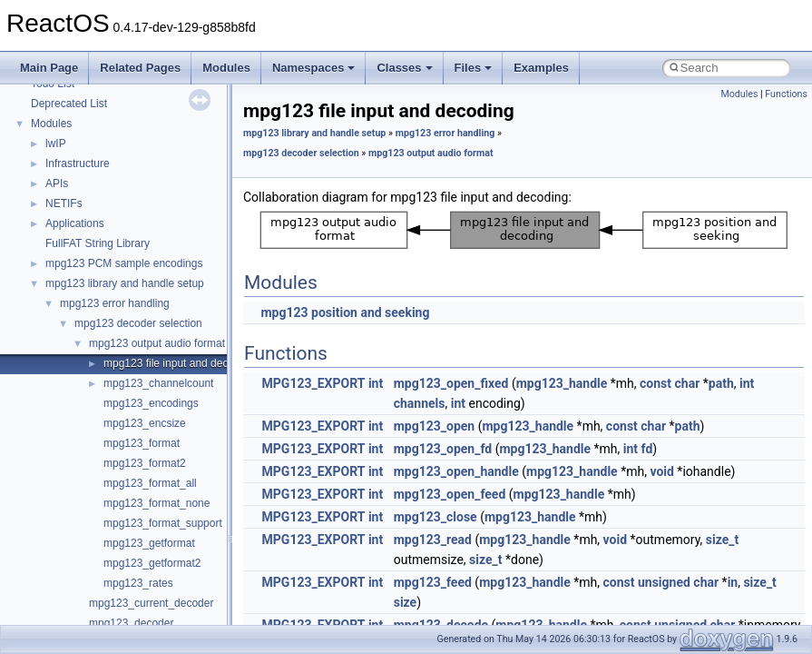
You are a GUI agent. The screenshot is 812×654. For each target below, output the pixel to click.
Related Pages (140, 67)
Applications (74, 223)
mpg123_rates (138, 583)
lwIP (55, 143)
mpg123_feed (433, 582)
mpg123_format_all (150, 483)
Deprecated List (69, 103)
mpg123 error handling (115, 303)
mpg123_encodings (151, 403)
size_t (722, 539)
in (733, 582)
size (405, 602)
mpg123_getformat (149, 543)
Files (474, 67)
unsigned (664, 582)
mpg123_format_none (156, 503)
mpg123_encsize (144, 423)
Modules (226, 67)
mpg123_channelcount (158, 383)
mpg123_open (434, 426)
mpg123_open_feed (450, 494)
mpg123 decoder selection (138, 323)
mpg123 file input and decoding (179, 363)
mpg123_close (435, 517)
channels (419, 403)
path (721, 383)
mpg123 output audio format (157, 343)
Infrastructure (77, 163)
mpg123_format (141, 443)
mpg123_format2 (144, 463)
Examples (541, 67)
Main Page (49, 67)
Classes (404, 67)
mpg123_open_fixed (451, 383)
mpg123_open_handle (456, 471)
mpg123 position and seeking (344, 312)
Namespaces (314, 67)
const (655, 383)
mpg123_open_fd (443, 448)
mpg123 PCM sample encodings (123, 263)
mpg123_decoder (131, 623)
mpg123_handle (562, 383)
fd (647, 448)
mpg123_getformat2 (152, 563)
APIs (56, 183)
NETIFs (64, 203)
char (687, 383)
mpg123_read (433, 539)
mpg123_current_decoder (151, 603)
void (661, 471)
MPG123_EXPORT (314, 383)
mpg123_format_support (162, 523)
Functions (786, 94)
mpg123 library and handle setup (124, 283)
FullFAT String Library (97, 243)
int (375, 383)
